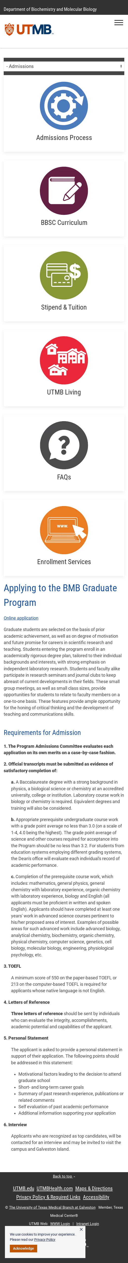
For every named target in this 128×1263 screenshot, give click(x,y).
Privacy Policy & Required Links (48, 1197)
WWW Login (60, 1224)
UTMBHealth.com (55, 1188)
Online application (21, 618)
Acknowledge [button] (23, 1248)
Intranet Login (87, 1224)
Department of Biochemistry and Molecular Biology (50, 9)
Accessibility (96, 1197)
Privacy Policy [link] (44, 1240)
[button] (118, 23)
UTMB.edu (23, 1188)
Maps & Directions (94, 1188)
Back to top (64, 1176)
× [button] (81, 1229)
